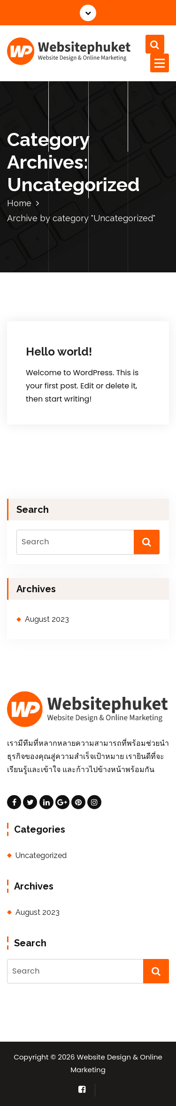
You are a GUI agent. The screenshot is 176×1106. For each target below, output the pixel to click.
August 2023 (47, 619)
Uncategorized (41, 855)
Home (19, 203)
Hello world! (59, 351)
